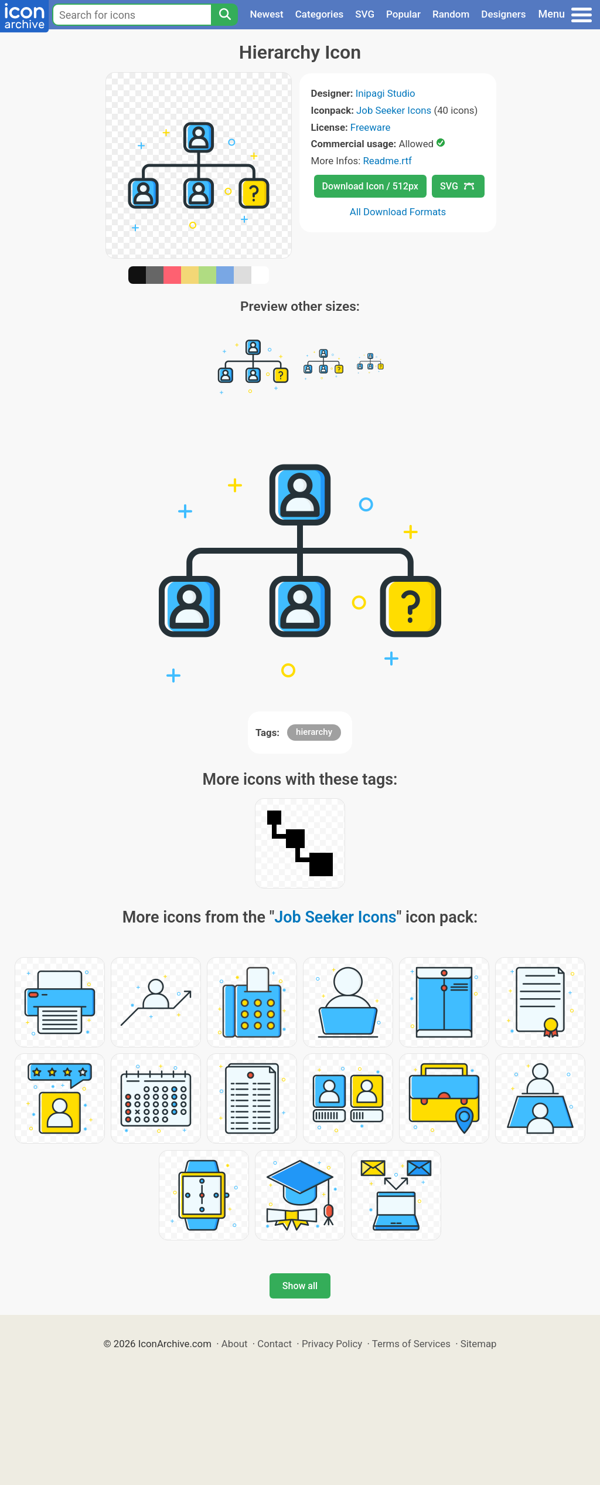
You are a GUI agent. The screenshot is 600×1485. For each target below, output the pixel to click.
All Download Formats (398, 212)
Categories (319, 14)
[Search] (224, 15)
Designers (503, 14)
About (234, 1344)
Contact (274, 1344)
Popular (403, 14)
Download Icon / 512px (370, 186)
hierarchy (314, 732)
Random (450, 14)
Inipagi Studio (385, 93)
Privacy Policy (332, 1344)
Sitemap (479, 1344)
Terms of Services (411, 1344)
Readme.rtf (387, 161)
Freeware (370, 127)
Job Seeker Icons (393, 110)
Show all (300, 1285)
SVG (364, 14)
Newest (266, 14)
